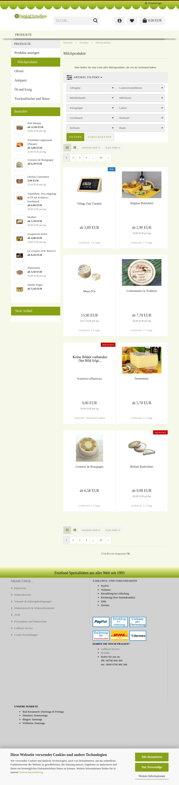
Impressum (20, 588)
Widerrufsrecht (22, 594)
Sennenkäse (141, 378)
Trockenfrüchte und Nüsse (32, 98)
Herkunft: (124, 117)
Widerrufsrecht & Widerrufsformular (34, 608)
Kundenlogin (153, 3)
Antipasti (20, 80)
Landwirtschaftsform (130, 87)
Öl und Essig (23, 89)
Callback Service (23, 628)
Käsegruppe (76, 107)
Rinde (122, 127)
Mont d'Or (89, 291)
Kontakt (105, 652)
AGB (17, 614)
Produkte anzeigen (26, 52)
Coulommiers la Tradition (142, 290)
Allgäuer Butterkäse (141, 203)
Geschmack (76, 117)
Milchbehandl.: (78, 97)
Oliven (19, 71)
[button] (67, 148)
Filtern (75, 136)
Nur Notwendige (152, 767)
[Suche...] (96, 21)
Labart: (123, 107)
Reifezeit (75, 127)
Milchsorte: (125, 97)
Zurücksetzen (100, 136)
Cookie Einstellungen (26, 634)
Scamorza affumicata (89, 378)
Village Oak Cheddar (89, 203)
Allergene (75, 87)
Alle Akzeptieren (151, 756)
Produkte (23, 34)
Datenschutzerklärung (31, 772)
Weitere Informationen (152, 776)
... (93, 157)
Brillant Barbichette (141, 466)
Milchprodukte (27, 62)
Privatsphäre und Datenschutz (30, 621)
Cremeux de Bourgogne (89, 466)
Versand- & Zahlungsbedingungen (32, 601)
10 (101, 157)
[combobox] (90, 148)
